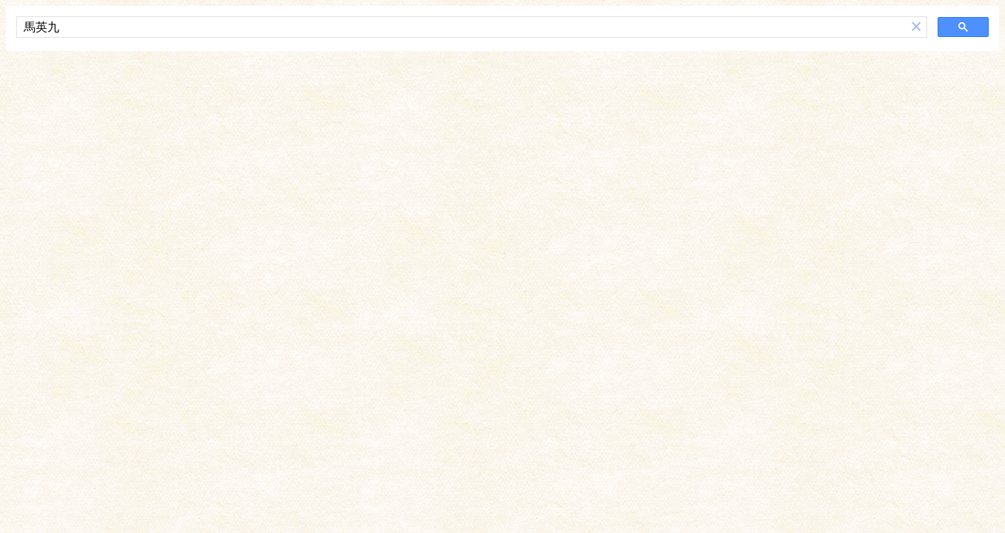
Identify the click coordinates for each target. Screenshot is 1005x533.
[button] (916, 27)
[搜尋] (461, 27)
